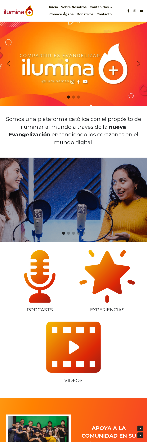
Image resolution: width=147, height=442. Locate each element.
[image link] (27, 270)
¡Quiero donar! (108, 391)
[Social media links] (128, 10)
